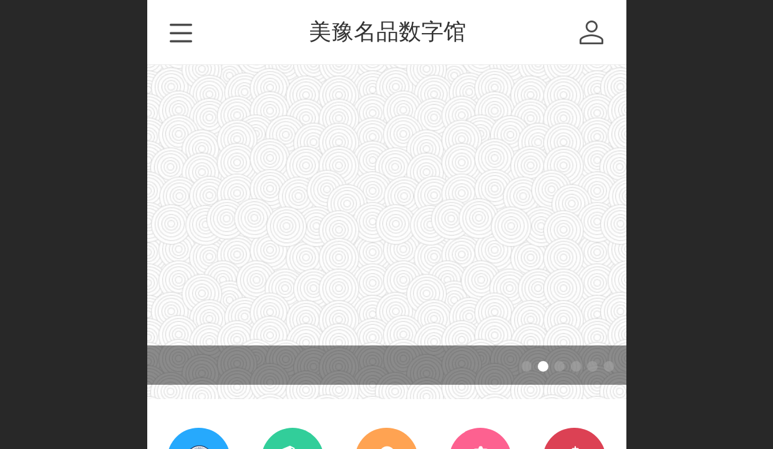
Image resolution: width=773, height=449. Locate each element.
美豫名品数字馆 (387, 31)
